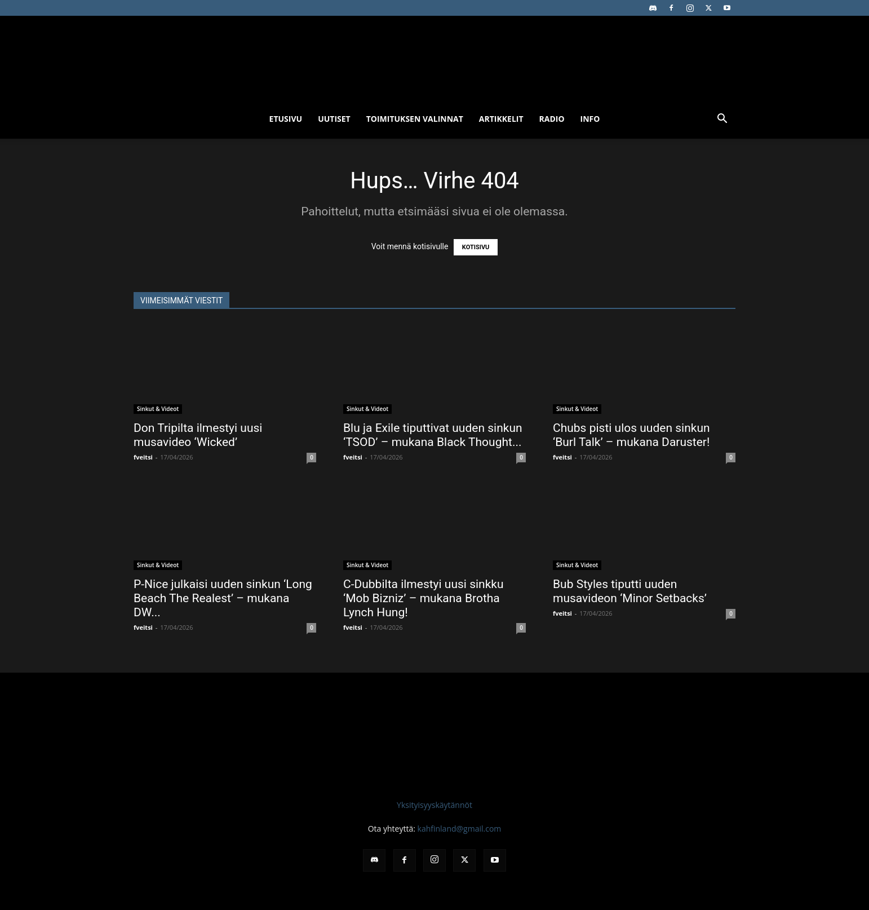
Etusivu (286, 118)
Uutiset (334, 118)
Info (590, 118)
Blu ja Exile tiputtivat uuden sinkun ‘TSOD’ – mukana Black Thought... (432, 435)
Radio (552, 118)
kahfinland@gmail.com (460, 828)
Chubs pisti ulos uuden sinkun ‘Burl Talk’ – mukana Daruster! (631, 435)
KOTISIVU (476, 247)
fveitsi (143, 457)
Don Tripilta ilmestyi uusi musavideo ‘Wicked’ (198, 435)
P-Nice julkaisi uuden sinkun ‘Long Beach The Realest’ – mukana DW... (223, 598)
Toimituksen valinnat (414, 118)
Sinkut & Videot (158, 409)
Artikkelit (501, 118)
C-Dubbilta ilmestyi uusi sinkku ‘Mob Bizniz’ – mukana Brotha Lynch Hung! (423, 598)
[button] (721, 119)
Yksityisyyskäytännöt (434, 804)
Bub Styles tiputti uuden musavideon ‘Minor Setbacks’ (630, 591)
